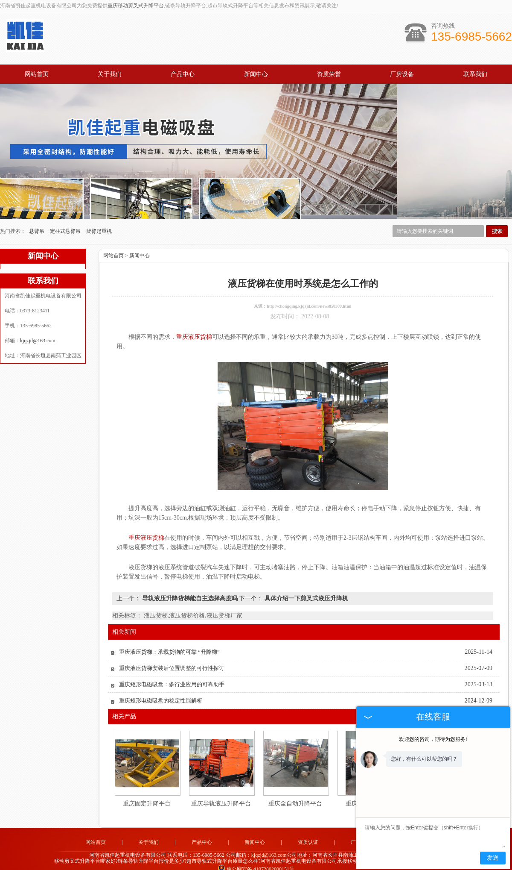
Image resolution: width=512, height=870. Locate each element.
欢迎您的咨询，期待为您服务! (433, 739)
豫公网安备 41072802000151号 (256, 855)
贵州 (302, 861)
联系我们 (475, 74)
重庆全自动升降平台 (295, 789)
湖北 (255, 861)
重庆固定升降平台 (147, 789)
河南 (290, 861)
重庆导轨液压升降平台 (221, 789)
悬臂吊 (37, 217)
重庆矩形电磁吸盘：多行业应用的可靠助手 (171, 670)
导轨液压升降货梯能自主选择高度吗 (189, 584)
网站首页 (37, 74)
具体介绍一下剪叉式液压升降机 (305, 584)
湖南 (267, 861)
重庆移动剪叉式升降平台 (136, 6)
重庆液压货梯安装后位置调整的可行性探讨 (171, 653)
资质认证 (308, 828)
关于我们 (110, 74)
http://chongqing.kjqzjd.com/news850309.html (309, 291)
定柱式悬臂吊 (66, 217)
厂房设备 (402, 74)
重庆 (278, 861)
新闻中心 (256, 74)
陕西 (313, 861)
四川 (244, 861)
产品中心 (183, 74)
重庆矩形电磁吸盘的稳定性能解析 (160, 686)
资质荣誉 (329, 74)
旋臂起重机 (99, 217)
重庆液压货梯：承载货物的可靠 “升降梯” (169, 637)
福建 (232, 861)
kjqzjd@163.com (37, 326)
